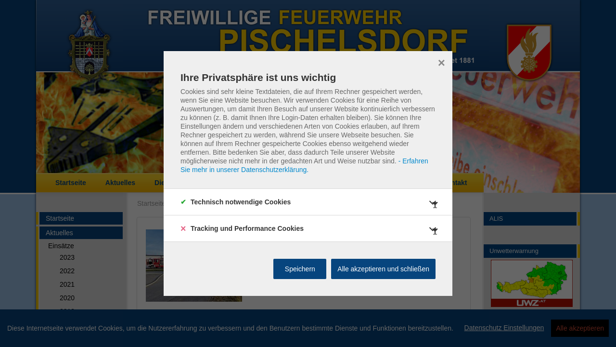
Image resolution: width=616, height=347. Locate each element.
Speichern (300, 269)
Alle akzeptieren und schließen (383, 269)
